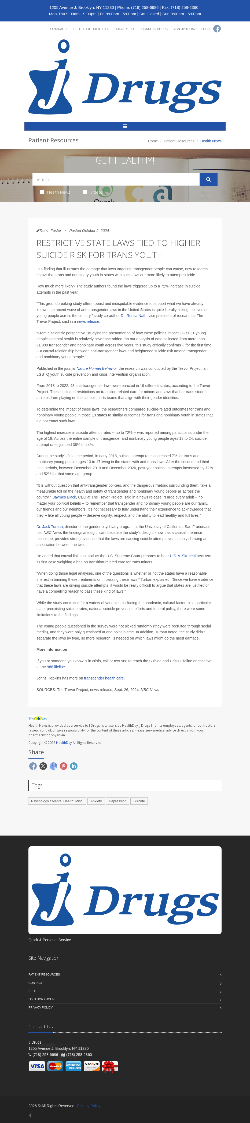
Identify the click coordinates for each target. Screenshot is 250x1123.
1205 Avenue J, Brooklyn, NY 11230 (81, 7)
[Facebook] (217, 28)
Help (77, 29)
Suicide (139, 801)
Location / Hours (154, 29)
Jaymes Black (64, 497)
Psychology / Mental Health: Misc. (57, 801)
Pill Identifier (97, 29)
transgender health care (104, 678)
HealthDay (64, 742)
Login (206, 29)
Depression (118, 801)
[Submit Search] (209, 179)
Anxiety (96, 801)
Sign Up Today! (184, 29)
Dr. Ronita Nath (133, 315)
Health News (55, 192)
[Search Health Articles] (116, 179)
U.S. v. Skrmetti (183, 556)
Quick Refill (125, 29)
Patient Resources (179, 141)
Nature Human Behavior (96, 368)
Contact (35, 982)
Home (153, 141)
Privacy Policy (40, 1007)
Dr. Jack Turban (49, 526)
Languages (59, 29)
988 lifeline (56, 667)
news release (88, 321)
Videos (93, 192)
